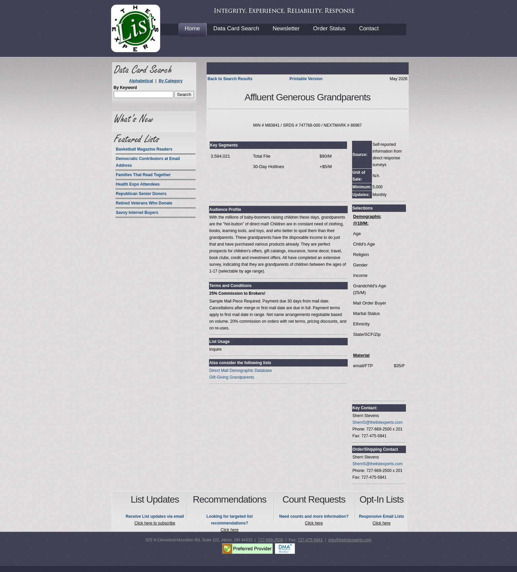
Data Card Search (236, 28)
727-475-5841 (310, 540)
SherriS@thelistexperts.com (377, 422)
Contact (369, 28)
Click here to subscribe (154, 523)
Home (192, 28)
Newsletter (286, 28)
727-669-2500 (270, 540)
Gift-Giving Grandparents (231, 377)
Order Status (329, 28)
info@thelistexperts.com (349, 540)
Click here (229, 530)
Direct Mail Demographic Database (240, 370)
